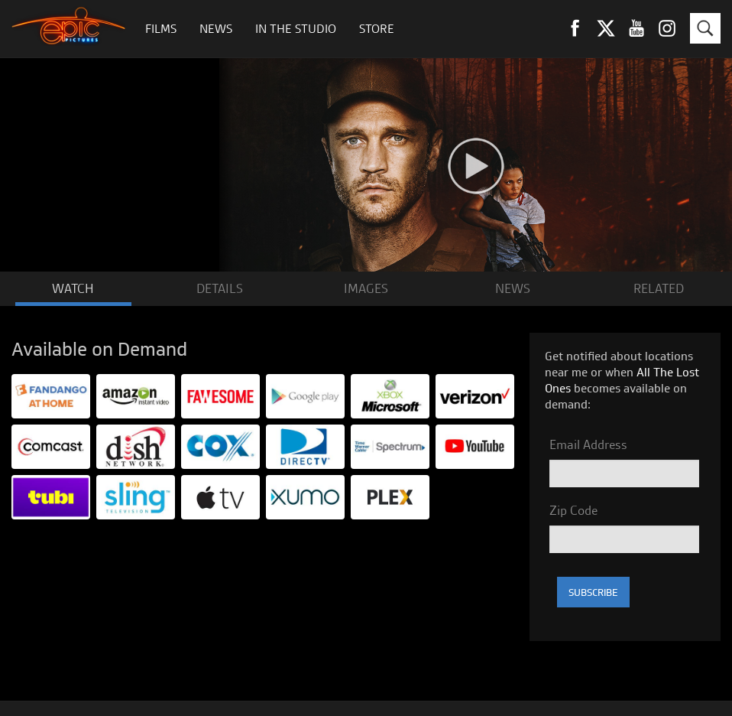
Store (376, 29)
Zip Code (573, 510)
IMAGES (366, 288)
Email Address (588, 444)
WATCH (73, 288)
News (215, 29)
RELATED (658, 288)
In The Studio (295, 29)
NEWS (512, 288)
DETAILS (219, 288)
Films (161, 29)
